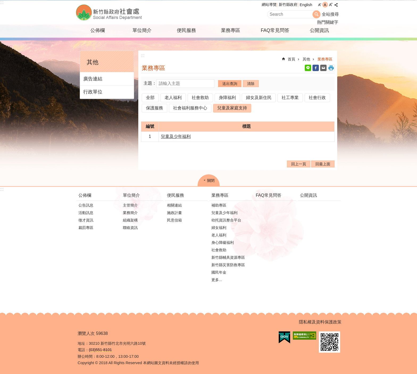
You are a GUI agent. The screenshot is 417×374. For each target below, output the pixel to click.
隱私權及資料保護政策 (320, 322)
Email (323, 68)
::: (1, 2)
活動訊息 (85, 213)
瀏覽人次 (86, 333)
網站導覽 (269, 4)
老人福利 (173, 97)
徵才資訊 (85, 220)
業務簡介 (130, 213)
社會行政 (317, 97)
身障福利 (227, 97)
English (306, 5)
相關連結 (174, 205)
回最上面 (322, 164)
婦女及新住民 (259, 97)
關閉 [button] (211, 180)
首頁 (291, 59)
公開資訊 (319, 30)
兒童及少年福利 (176, 136)
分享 (336, 5)
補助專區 (218, 205)
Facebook (315, 68)
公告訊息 (85, 205)
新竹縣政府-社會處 (135, 12)
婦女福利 (218, 227)
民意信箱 (174, 220)
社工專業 (290, 97)
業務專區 (230, 30)
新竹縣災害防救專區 (228, 265)
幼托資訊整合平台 (226, 220)
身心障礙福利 (222, 242)
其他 (92, 62)
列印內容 (331, 67)
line (308, 68)
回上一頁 (298, 164)
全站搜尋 (330, 14)
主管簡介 (130, 205)
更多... (216, 280)
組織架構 (130, 220)
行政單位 (92, 91)
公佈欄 (97, 30)
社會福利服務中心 (190, 108)
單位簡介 (142, 30)
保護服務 (154, 108)
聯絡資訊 (130, 227)
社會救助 (200, 97)
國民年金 (218, 272)
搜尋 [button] (316, 14)
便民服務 (186, 30)
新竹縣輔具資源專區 (228, 257)
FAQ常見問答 (275, 30)
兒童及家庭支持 (232, 108)
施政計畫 (174, 213)
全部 (150, 97)
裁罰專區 (85, 227)
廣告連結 (92, 78)
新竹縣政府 (288, 4)
